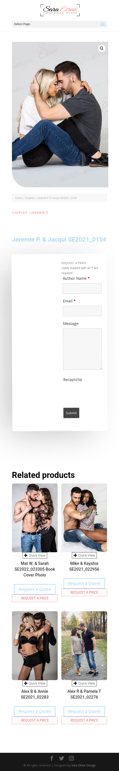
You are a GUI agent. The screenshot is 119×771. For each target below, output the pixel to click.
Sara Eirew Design (83, 765)
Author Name (72, 280)
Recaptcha (74, 381)
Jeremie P (40, 212)
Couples (29, 198)
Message (69, 326)
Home (18, 198)
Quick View (34, 555)
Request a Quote (35, 589)
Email (66, 303)
